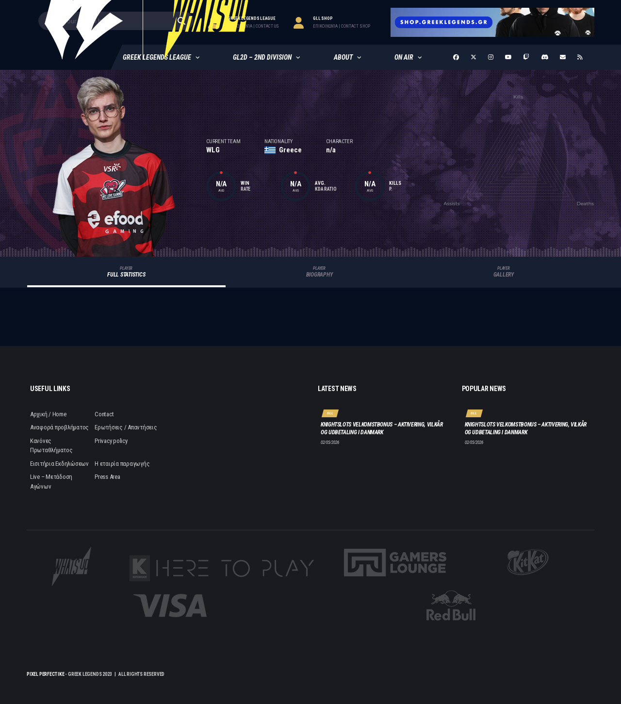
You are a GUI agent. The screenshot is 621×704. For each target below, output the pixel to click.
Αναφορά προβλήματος (59, 427)
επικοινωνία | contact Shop (341, 26)
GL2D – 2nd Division (262, 57)
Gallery (504, 272)
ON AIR (403, 57)
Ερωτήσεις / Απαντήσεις (126, 427)
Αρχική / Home (48, 414)
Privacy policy (111, 440)
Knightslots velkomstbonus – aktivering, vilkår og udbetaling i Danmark (381, 428)
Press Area (107, 476)
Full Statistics (126, 272)
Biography (319, 272)
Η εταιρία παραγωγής (122, 463)
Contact (104, 414)
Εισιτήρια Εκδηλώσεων (59, 463)
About (343, 57)
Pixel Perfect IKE (46, 674)
